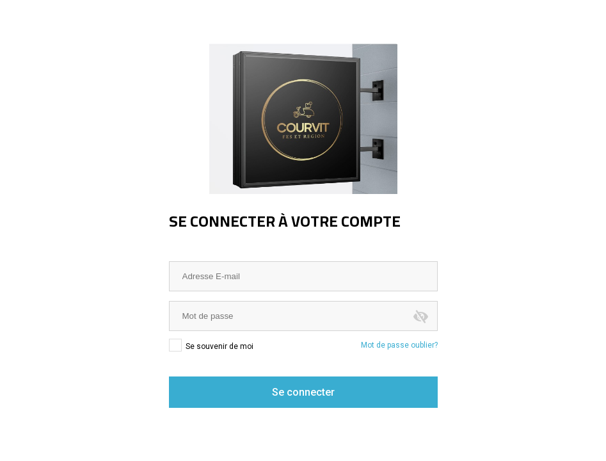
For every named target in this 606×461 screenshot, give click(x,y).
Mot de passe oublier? (399, 345)
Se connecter (303, 392)
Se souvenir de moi (211, 346)
